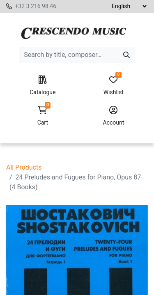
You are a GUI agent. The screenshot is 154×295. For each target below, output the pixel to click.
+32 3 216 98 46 (35, 6)
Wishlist (113, 85)
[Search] (126, 55)
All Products (23, 167)
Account (113, 116)
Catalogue (42, 85)
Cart (42, 116)
